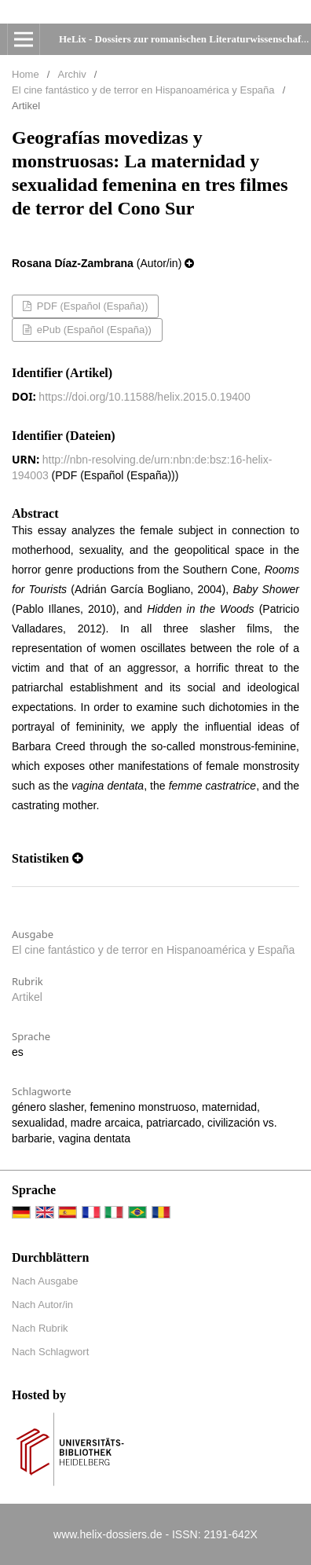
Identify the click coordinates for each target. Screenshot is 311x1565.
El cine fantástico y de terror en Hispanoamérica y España (143, 90)
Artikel (27, 997)
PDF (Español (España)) (91, 306)
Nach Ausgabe (45, 1281)
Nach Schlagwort (50, 1352)
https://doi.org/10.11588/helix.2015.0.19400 (144, 396)
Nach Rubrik (40, 1328)
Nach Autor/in (42, 1304)
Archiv (72, 74)
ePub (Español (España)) (93, 329)
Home (25, 74)
